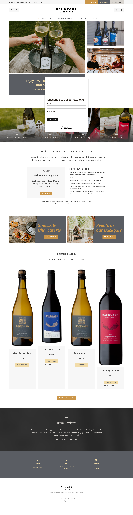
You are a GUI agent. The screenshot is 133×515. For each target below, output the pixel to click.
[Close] (88, 77)
